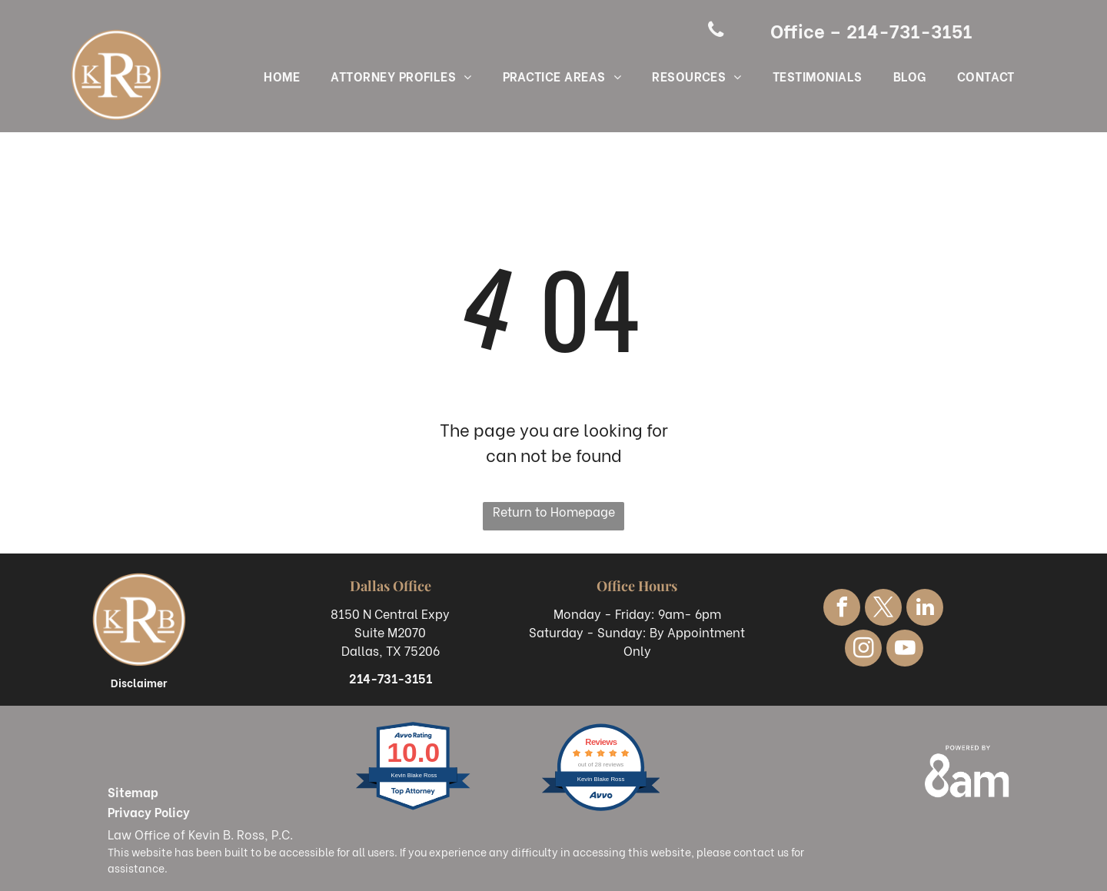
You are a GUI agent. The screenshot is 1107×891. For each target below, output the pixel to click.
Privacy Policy (149, 811)
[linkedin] (924, 609)
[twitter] (883, 609)
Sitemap (133, 791)
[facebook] (841, 609)
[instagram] (863, 650)
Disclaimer (139, 682)
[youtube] (904, 650)
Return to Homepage (554, 511)
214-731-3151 (390, 678)
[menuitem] (281, 77)
